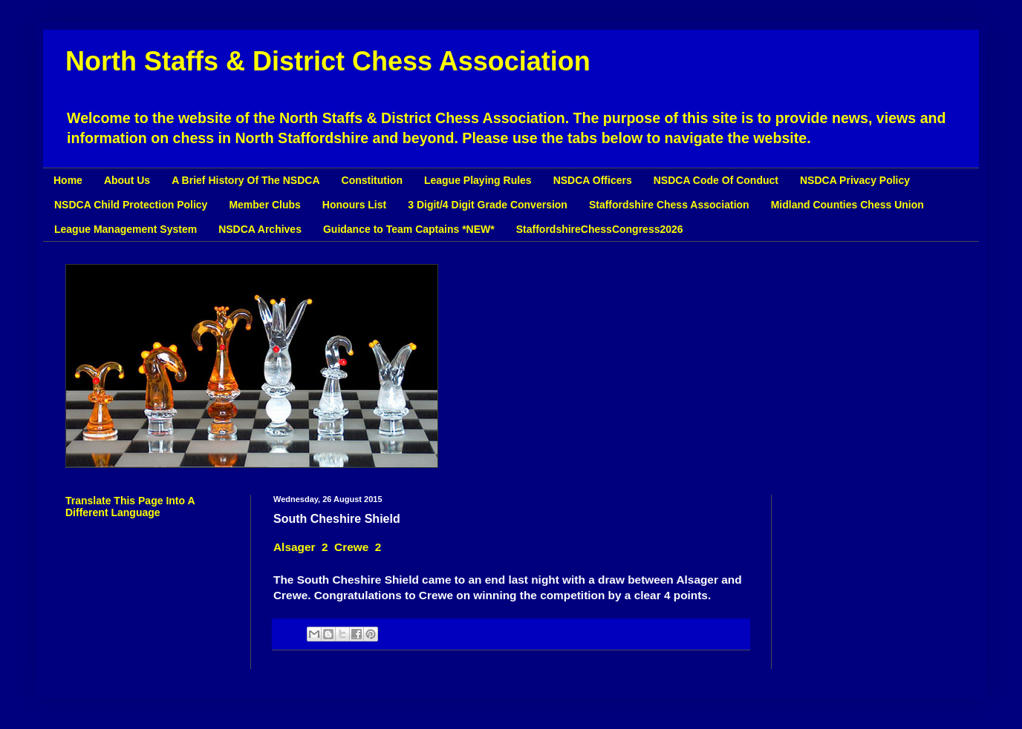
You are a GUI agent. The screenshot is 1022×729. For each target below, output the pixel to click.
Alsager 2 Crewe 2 (327, 547)
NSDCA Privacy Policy (855, 180)
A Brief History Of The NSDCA (245, 180)
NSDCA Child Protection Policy (130, 205)
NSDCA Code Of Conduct (716, 180)
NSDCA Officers (592, 180)
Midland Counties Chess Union (847, 205)
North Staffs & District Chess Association (327, 61)
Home (67, 180)
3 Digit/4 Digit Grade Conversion (487, 205)
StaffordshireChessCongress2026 (599, 229)
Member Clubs (264, 205)
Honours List (354, 205)
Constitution (372, 180)
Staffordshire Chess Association (669, 205)
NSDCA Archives (260, 229)
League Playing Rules (478, 180)
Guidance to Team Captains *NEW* (409, 229)
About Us (127, 180)
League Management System (125, 229)
